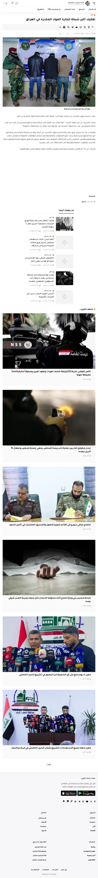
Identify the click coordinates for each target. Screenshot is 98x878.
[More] (60, 27)
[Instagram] (83, 802)
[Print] (64, 27)
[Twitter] (91, 802)
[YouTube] (87, 802)
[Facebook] (94, 802)
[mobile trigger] (93, 3)
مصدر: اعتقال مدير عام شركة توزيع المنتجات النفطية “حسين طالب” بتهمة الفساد (39, 224)
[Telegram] (79, 802)
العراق (83, 202)
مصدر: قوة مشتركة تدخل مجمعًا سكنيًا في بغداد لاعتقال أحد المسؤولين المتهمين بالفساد (40, 278)
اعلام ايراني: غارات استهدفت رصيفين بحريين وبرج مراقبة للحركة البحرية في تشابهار (41, 242)
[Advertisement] (49, 173)
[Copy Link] (68, 27)
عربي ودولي (48, 236)
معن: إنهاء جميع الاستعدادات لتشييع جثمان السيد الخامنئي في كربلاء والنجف (51, 748)
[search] (17, 3)
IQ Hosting (52, 874)
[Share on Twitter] (85, 27)
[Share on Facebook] (89, 27)
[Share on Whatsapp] (81, 27)
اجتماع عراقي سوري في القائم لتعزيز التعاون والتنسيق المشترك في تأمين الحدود (50, 525)
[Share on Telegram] (72, 27)
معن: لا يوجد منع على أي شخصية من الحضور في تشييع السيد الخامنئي (55, 675)
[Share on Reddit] (76, 27)
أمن (92, 15)
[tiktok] (71, 802)
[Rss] (75, 802)
